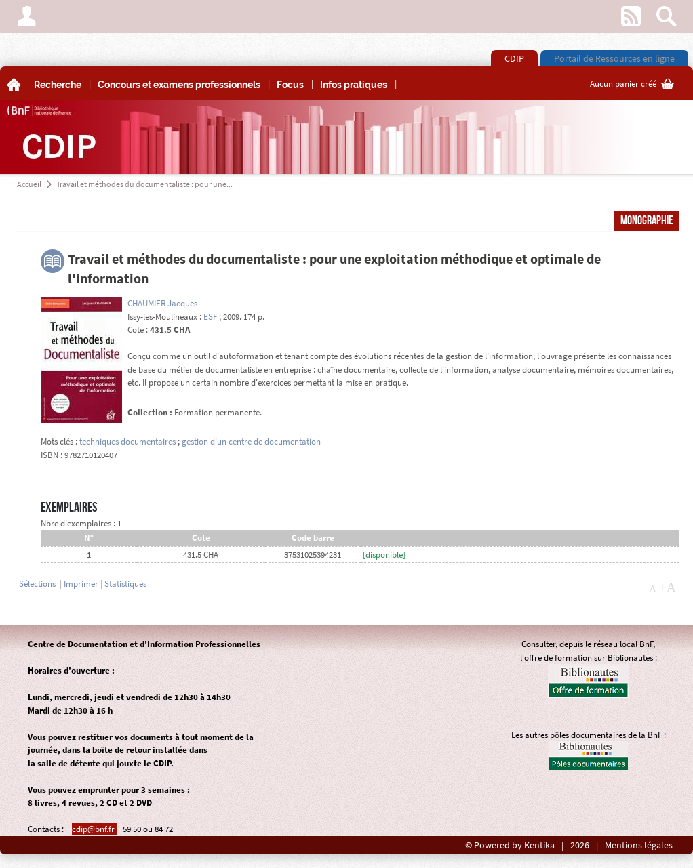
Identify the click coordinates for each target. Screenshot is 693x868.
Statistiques (125, 584)
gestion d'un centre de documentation (251, 441)
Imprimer (81, 584)
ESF (210, 317)
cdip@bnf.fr (94, 829)
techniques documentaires (127, 441)
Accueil (29, 184)
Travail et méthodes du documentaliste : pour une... (144, 184)
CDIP (514, 58)
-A (651, 588)
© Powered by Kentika (510, 845)
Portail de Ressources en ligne (614, 58)
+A (667, 587)
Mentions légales (639, 845)
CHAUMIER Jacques (162, 303)
